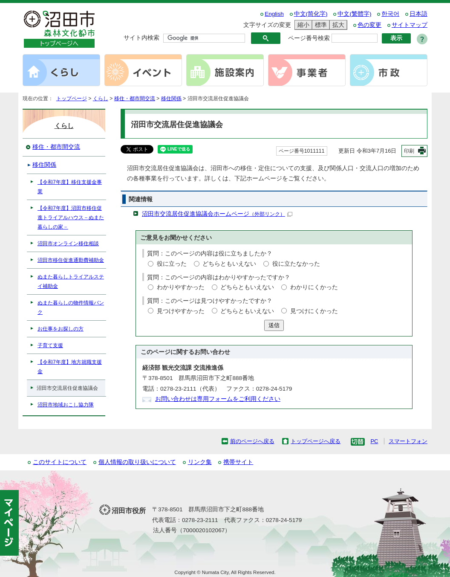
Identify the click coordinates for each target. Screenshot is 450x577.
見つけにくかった (314, 311)
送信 (274, 325)
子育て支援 (50, 345)
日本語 (418, 14)
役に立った (172, 264)
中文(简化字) (311, 14)
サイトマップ (409, 25)
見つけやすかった (181, 311)
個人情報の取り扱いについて (137, 462)
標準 (319, 25)
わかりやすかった (181, 287)
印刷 (409, 151)
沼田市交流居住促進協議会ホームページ (217, 214)
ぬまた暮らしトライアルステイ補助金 (71, 281)
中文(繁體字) (354, 14)
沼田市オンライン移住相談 (68, 243)
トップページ (71, 98)
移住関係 (171, 98)
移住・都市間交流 (134, 98)
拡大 (337, 25)
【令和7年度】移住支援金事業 (70, 186)
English (274, 14)
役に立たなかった (296, 264)
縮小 (302, 25)
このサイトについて (60, 462)
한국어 (390, 14)
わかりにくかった (314, 287)
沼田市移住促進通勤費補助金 (71, 260)
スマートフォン (408, 441)
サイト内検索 (141, 38)
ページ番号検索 (309, 38)
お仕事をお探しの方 (61, 329)
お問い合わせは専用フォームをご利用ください (217, 399)
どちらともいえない (229, 264)
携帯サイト (238, 462)
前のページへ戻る (252, 441)
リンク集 (200, 462)
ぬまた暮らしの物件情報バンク (71, 307)
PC (374, 441)
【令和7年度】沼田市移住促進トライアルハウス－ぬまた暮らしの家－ (71, 217)
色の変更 (369, 25)
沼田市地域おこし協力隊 (66, 405)
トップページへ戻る (315, 441)
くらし (100, 98)
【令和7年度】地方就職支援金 (70, 366)
